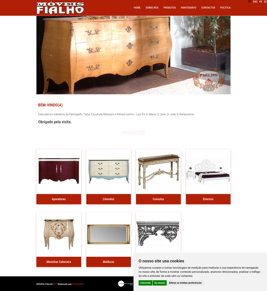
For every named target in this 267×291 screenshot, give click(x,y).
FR (260, 1)
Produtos (169, 7)
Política (225, 7)
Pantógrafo (188, 7)
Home (137, 7)
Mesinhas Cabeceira (58, 262)
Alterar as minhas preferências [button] (185, 282)
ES (265, 1)
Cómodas (107, 199)
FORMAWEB (78, 284)
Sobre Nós (152, 7)
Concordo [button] (145, 282)
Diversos (207, 199)
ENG (255, 1)
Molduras (107, 262)
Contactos (208, 7)
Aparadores (58, 199)
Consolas (157, 199)
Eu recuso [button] (159, 282)
